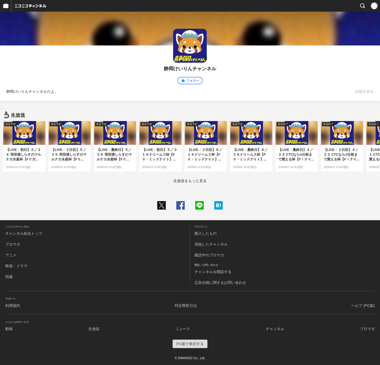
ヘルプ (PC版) (363, 305)
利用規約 (12, 305)
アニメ (10, 255)
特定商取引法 (186, 305)
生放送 (93, 329)
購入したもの (205, 233)
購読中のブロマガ (209, 255)
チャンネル (275, 329)
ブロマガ (12, 244)
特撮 (9, 277)
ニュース (182, 329)
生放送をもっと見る (190, 181)
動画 (9, 329)
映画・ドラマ (16, 266)
